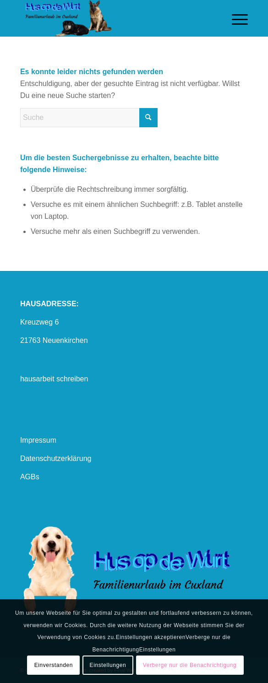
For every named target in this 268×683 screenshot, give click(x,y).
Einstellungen (108, 665)
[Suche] (89, 117)
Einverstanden (53, 665)
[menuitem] (235, 18)
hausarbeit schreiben (54, 379)
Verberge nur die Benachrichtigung (190, 665)
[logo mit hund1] (111, 18)
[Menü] (235, 18)
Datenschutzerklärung (56, 458)
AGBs (29, 477)
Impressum (38, 440)
